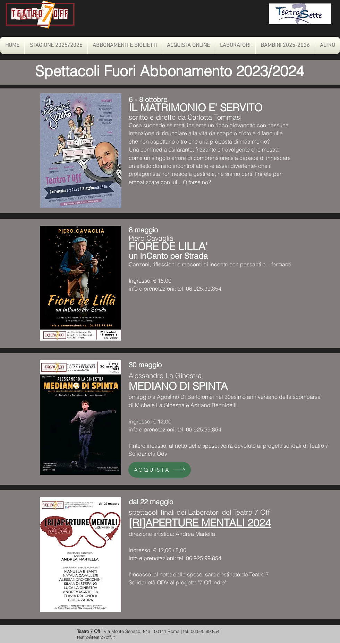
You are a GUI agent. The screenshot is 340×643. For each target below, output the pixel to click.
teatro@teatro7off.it (96, 637)
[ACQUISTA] (159, 470)
